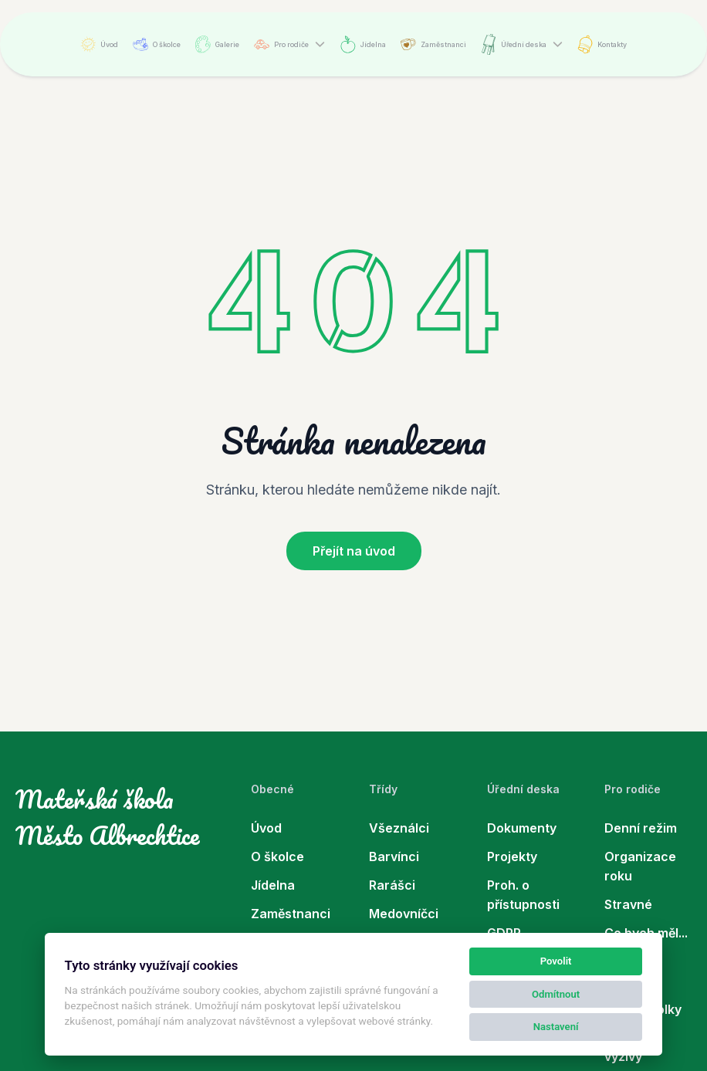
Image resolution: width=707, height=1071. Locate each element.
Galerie (217, 44)
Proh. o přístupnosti (523, 894)
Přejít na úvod (354, 551)
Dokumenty (521, 828)
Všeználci (399, 828)
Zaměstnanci (433, 44)
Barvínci (394, 856)
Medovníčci (403, 913)
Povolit (556, 961)
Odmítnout (556, 994)
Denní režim (640, 828)
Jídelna (363, 44)
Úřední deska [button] (513, 44)
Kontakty (602, 44)
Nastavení (556, 1026)
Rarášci (392, 885)
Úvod (99, 44)
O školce (157, 44)
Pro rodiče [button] (281, 44)
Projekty (512, 856)
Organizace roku (640, 866)
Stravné (628, 904)
